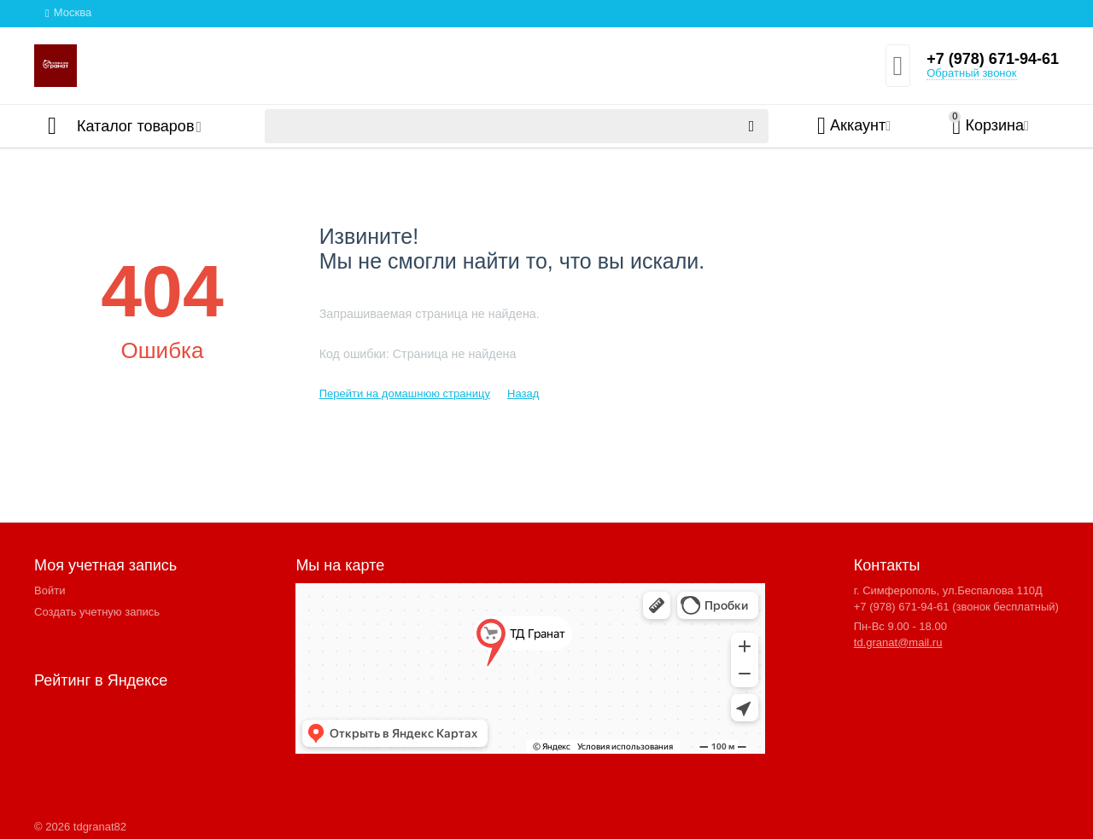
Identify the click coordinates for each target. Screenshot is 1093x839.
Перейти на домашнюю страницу (404, 393)
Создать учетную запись (97, 611)
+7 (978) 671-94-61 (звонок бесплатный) (956, 606)
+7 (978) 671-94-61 (992, 58)
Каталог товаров (135, 126)
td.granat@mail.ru (898, 642)
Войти (49, 590)
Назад (523, 393)
